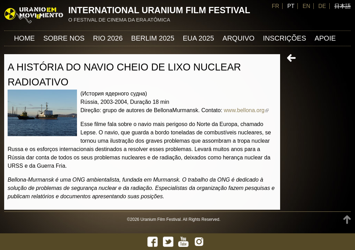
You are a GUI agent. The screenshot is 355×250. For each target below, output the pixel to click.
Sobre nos (64, 38)
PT (290, 6)
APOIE (325, 38)
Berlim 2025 (152, 38)
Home (24, 38)
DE (322, 6)
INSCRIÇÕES (284, 38)
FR (275, 6)
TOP (347, 219)
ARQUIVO (238, 38)
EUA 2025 (198, 38)
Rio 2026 (108, 38)
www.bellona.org (246, 110)
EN (306, 6)
